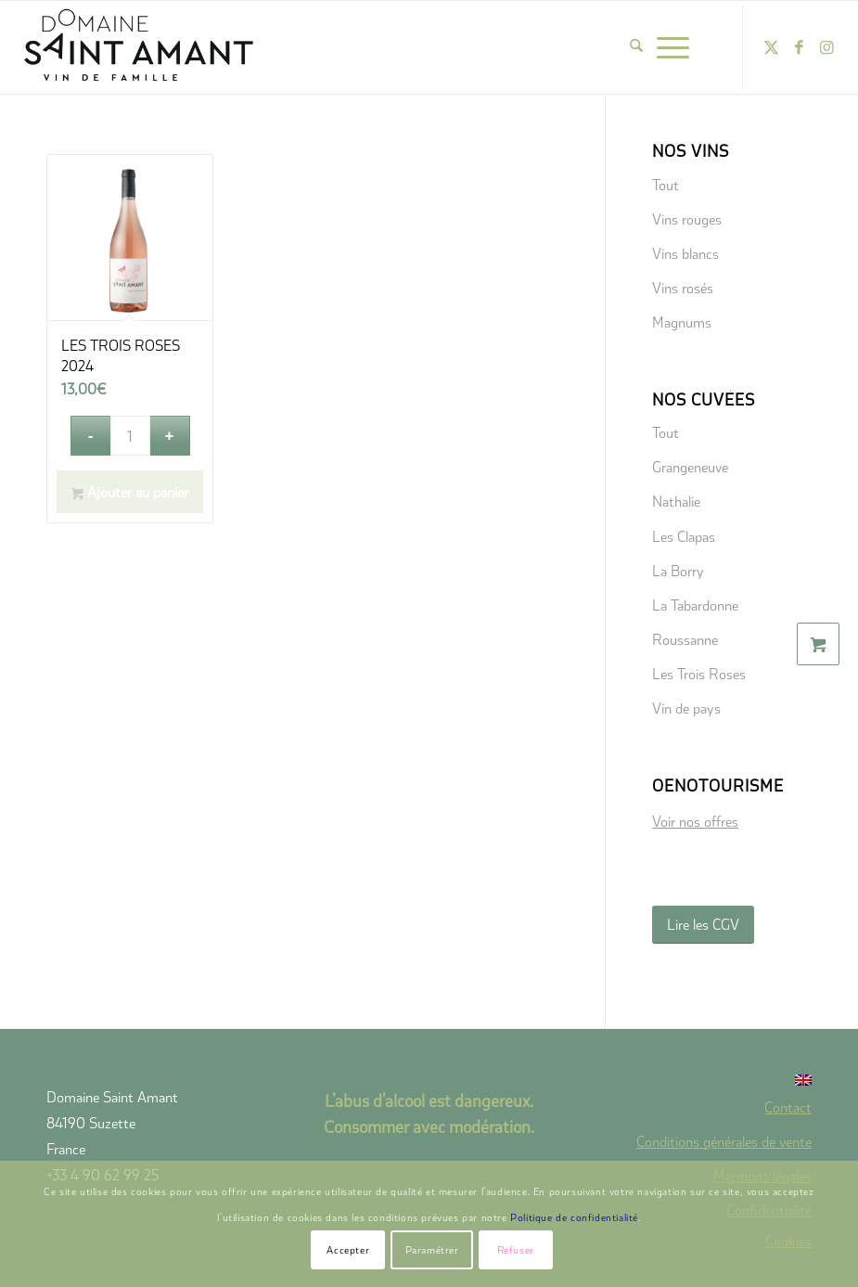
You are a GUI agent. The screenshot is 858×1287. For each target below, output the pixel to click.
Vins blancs (685, 253)
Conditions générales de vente (724, 1141)
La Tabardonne (695, 604)
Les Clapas (683, 536)
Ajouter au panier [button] (129, 492)
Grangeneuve (690, 466)
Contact (788, 1106)
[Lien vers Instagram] (827, 47)
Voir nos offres (695, 820)
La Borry (678, 570)
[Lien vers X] (772, 47)
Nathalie (676, 500)
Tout (665, 184)
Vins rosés (682, 287)
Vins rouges (687, 218)
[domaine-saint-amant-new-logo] (139, 47)
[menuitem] (636, 47)
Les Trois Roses (699, 673)
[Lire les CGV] (703, 925)
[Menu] (673, 47)
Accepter (348, 1249)
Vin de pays (686, 707)
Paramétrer (432, 1249)
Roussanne (685, 639)
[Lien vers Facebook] (799, 47)
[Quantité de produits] (130, 436)
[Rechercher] (636, 47)
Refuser (515, 1249)
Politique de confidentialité (574, 1217)
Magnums (681, 321)
